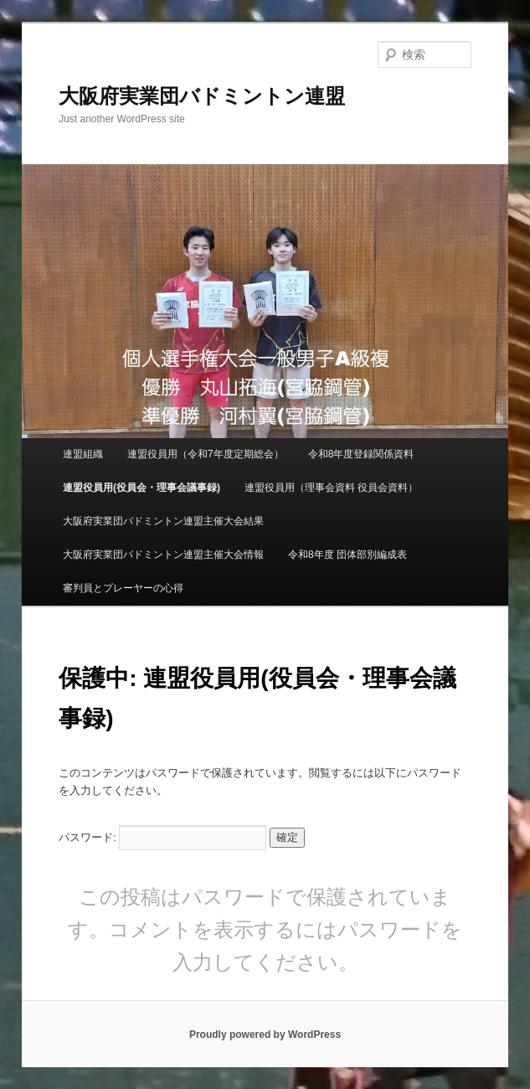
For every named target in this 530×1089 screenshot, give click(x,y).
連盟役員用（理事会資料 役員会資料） (331, 487)
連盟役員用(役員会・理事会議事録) (141, 487)
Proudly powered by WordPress (265, 1034)
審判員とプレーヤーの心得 (123, 588)
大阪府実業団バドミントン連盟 (202, 96)
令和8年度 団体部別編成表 (347, 554)
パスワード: (162, 837)
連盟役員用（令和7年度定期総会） (205, 454)
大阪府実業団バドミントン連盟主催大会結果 (163, 521)
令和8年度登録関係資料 (361, 454)
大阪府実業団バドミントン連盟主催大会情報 (163, 554)
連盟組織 (83, 454)
